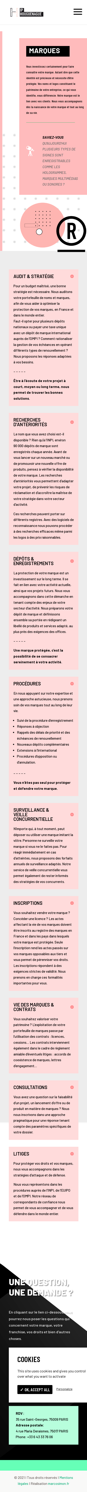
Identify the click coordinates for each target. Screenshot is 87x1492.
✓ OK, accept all (35, 1389)
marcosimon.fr (58, 1483)
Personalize (64, 1389)
